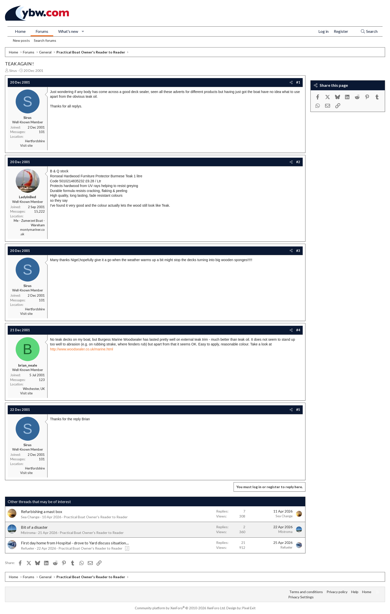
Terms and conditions (306, 592)
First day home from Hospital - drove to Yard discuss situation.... (75, 542)
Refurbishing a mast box (41, 511)
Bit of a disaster (34, 527)
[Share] (291, 82)
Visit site (26, 145)
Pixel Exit (248, 608)
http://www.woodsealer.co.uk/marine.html (81, 349)
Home (20, 31)
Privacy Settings (301, 597)
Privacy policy (337, 592)
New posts (21, 40)
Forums (42, 31)
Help (354, 592)
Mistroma (28, 532)
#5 (298, 410)
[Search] (369, 31)
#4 (298, 330)
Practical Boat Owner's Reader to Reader (96, 517)
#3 (298, 251)
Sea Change (30, 517)
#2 (298, 162)
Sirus (13, 70)
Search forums (45, 40)
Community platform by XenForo (180, 608)
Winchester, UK (34, 389)
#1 (298, 82)
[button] (83, 31)
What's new (68, 31)
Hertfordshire (35, 141)
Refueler (27, 548)
